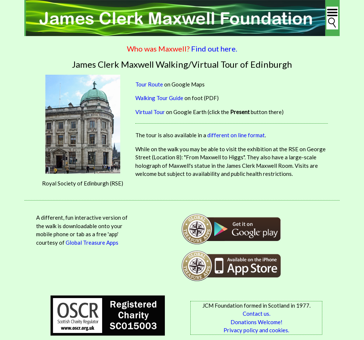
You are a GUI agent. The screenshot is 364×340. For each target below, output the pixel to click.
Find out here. (214, 48)
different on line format (236, 135)
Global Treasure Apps (92, 242)
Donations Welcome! (256, 322)
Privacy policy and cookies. (256, 330)
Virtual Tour (150, 112)
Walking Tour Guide (159, 98)
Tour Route (149, 84)
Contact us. (256, 313)
